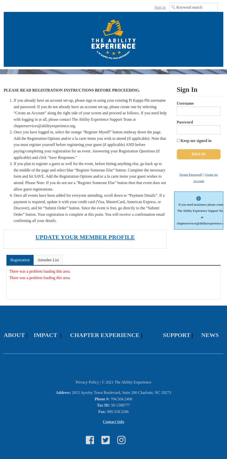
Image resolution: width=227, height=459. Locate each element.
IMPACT (45, 335)
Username (185, 103)
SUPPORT (176, 335)
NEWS (210, 335)
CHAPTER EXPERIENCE (105, 335)
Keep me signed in (196, 141)
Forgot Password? (191, 174)
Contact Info (113, 422)
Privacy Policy (87, 382)
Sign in (160, 7)
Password (185, 122)
